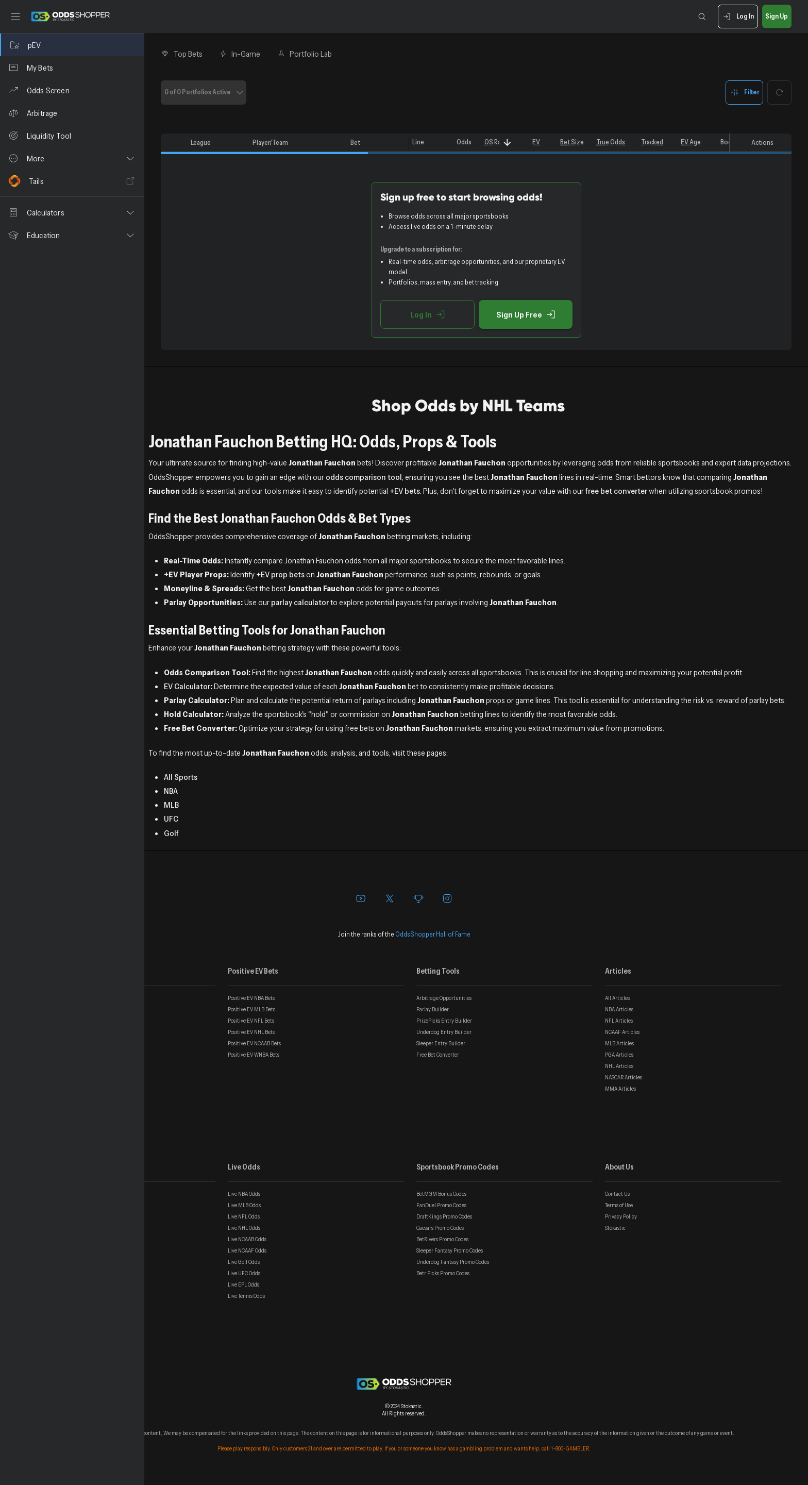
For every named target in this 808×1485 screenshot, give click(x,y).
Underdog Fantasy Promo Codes (452, 1261)
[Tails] (72, 181)
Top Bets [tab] (182, 53)
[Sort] (507, 143)
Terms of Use (619, 1205)
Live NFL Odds (244, 1216)
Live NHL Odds (244, 1227)
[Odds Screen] (72, 90)
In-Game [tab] (240, 53)
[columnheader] (174, 143)
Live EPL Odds (243, 1284)
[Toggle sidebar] (15, 16)
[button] (72, 158)
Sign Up (777, 17)
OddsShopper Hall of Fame (432, 934)
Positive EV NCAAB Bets (254, 1043)
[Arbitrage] (72, 113)
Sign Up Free (526, 314)
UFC (171, 818)
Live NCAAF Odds (247, 1250)
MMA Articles (620, 1088)
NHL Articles (619, 1066)
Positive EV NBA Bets (251, 998)
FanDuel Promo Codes (441, 1205)
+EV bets (405, 491)
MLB (171, 804)
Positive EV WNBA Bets (253, 1054)
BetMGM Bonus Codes (441, 1193)
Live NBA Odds (244, 1193)
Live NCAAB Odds (247, 1239)
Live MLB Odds (244, 1205)
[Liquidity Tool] (72, 135)
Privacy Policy (621, 1216)
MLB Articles (619, 1043)
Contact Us (617, 1193)
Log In (737, 16)
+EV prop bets (280, 574)
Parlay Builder (432, 1009)
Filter (744, 92)
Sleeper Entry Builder (440, 1043)
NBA (171, 791)
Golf (171, 833)
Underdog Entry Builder (444, 1032)
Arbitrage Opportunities (444, 998)
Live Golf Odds (244, 1261)
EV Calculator (187, 686)
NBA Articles (619, 1009)
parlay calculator (300, 602)
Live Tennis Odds (246, 1295)
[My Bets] (72, 67)
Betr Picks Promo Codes (442, 1273)
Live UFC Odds (244, 1273)
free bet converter (616, 491)
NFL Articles (619, 1020)
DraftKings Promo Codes (444, 1216)
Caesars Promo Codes (440, 1227)
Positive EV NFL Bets (251, 1020)
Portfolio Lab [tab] (304, 53)
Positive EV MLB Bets (251, 1009)
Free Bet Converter (437, 1054)
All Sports (180, 777)
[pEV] (72, 45)
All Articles (617, 998)
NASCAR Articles (623, 1077)
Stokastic (615, 1227)
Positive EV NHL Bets (251, 1032)
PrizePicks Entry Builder (444, 1020)
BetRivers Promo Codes (442, 1239)
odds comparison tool (364, 477)
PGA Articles (619, 1054)
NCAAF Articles (622, 1032)
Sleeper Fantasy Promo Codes (449, 1250)
